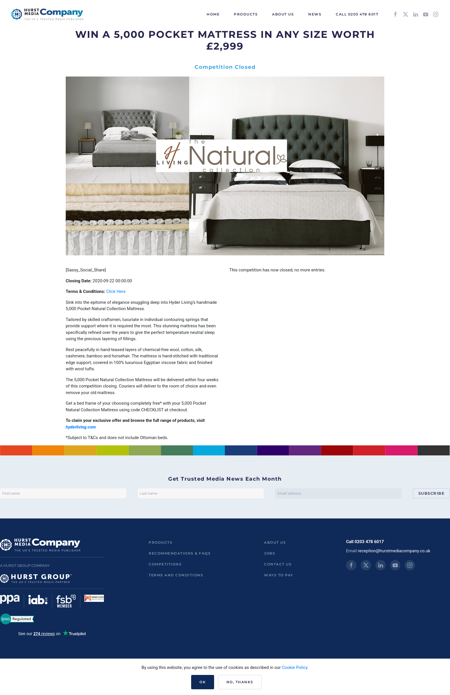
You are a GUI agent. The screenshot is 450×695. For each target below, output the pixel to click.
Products (160, 542)
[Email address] (338, 493)
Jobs (269, 553)
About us (275, 542)
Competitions (165, 564)
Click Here (116, 291)
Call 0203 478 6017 (357, 14)
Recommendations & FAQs (180, 553)
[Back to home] (47, 14)
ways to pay (278, 575)
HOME (213, 14)
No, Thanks (239, 682)
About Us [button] (283, 14)
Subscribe (431, 493)
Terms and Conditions (176, 575)
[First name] (63, 493)
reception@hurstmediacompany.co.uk (394, 550)
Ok (202, 682)
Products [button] (246, 14)
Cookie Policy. (295, 667)
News (314, 14)
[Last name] (201, 493)
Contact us (278, 564)
